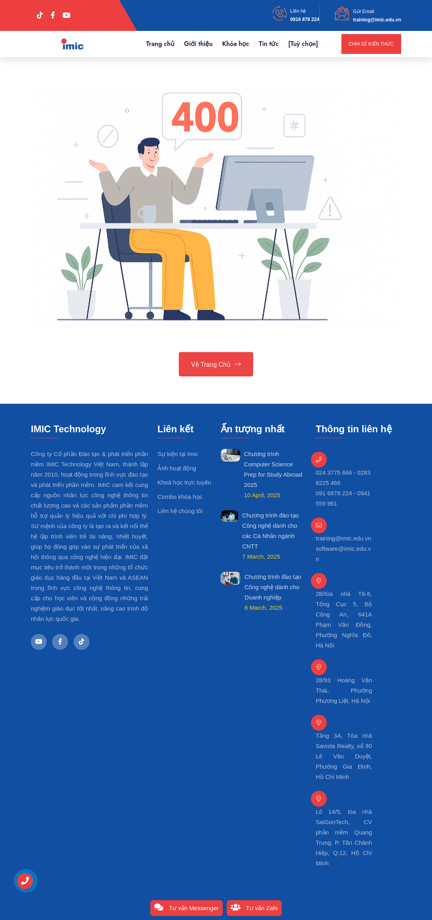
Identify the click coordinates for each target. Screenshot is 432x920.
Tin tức (269, 43)
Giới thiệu (198, 43)
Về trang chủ (216, 365)
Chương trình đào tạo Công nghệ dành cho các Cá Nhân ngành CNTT (270, 531)
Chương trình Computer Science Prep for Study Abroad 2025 (273, 469)
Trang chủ (160, 43)
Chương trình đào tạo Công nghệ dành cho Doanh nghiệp (272, 587)
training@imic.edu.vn (377, 20)
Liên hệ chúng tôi (180, 511)
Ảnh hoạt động (176, 468)
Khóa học (235, 43)
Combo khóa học (180, 496)
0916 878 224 (304, 19)
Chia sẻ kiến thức (371, 44)
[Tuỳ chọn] (303, 43)
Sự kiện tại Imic (177, 453)
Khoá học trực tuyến (184, 482)
